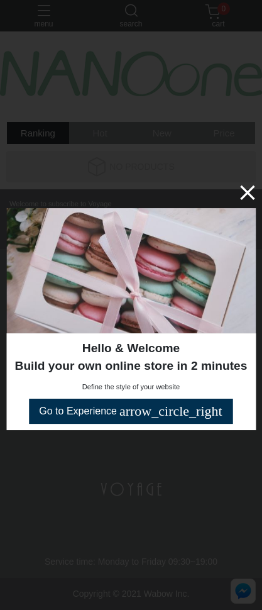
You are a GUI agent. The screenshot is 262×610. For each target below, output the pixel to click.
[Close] (247, 192)
